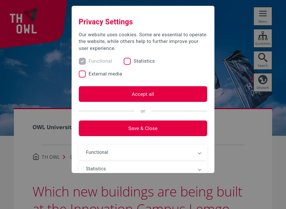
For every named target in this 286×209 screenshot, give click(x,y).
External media (105, 74)
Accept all (143, 94)
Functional (100, 61)
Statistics (144, 61)
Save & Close (143, 128)
